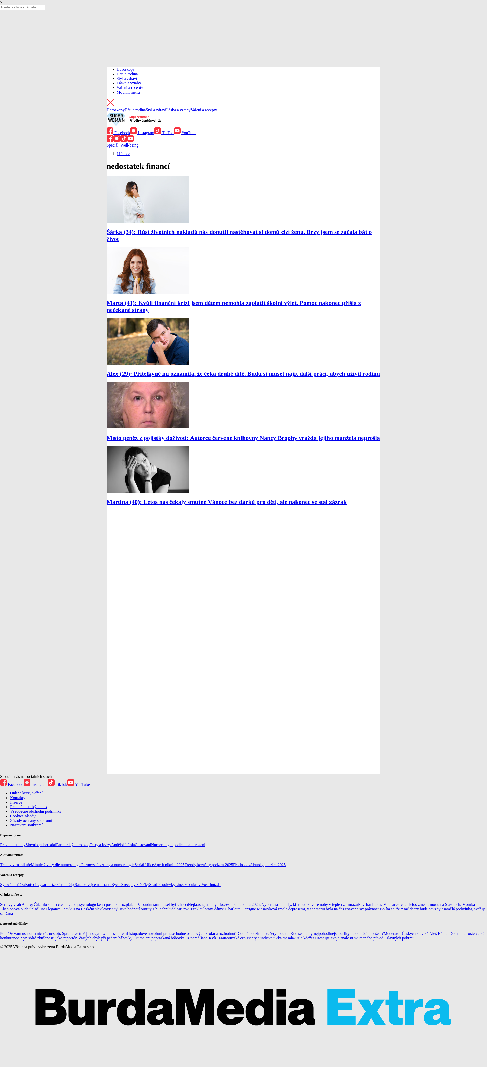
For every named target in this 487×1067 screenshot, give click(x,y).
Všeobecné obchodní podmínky (36, 811)
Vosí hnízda (211, 884)
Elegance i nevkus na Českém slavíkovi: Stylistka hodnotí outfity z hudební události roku (118, 909)
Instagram (142, 133)
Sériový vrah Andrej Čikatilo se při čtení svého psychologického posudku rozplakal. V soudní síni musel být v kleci (94, 904)
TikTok (164, 133)
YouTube (185, 133)
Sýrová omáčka (12, 884)
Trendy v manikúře (15, 865)
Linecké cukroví (188, 884)
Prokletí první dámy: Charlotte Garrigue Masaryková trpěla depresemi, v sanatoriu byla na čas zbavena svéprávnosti (285, 909)
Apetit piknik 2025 (169, 865)
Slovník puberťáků (41, 845)
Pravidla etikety (13, 845)
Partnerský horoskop (73, 845)
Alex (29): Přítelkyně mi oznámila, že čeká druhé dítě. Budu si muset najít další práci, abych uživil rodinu (243, 373)
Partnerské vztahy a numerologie (108, 865)
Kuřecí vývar (35, 884)
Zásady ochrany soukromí (31, 820)
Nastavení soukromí (26, 825)
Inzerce (16, 802)
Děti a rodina (127, 74)
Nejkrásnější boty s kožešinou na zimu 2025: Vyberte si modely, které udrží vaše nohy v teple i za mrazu (273, 904)
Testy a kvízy (100, 845)
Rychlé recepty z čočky (130, 884)
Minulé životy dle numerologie (56, 865)
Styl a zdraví (127, 78)
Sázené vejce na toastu (93, 884)
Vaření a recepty (130, 87)
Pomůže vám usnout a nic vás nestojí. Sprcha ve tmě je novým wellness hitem (63, 933)
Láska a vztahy (129, 83)
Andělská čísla (123, 845)
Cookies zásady (23, 816)
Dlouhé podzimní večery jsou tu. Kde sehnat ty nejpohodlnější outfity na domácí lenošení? (310, 933)
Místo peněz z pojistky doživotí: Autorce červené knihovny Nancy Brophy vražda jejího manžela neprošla (243, 438)
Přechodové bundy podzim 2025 (259, 865)
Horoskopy (126, 69)
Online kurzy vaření (26, 793)
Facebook (118, 133)
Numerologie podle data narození (178, 845)
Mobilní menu (128, 92)
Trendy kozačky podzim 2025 (209, 865)
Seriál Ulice (144, 865)
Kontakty (17, 797)
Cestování (143, 845)
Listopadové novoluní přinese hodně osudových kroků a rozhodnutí (181, 933)
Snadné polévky (162, 884)
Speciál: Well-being (122, 145)
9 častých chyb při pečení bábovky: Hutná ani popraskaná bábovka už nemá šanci (142, 938)
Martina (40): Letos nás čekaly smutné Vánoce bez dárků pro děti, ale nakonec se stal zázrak (227, 502)
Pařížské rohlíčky (60, 884)
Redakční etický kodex (28, 807)
